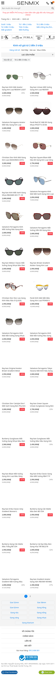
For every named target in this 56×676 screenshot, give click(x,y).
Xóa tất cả (8, 60)
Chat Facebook (9, 672)
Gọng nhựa (41, 617)
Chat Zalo (46, 672)
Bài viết (28, 646)
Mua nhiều (41, 50)
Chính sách (28, 636)
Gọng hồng (41, 607)
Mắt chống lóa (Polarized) (45, 27)
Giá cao (32, 50)
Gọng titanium (28, 622)
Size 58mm (41, 602)
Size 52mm (14, 602)
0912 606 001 (34, 650)
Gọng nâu (14, 612)
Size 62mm (14, 607)
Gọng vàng (14, 617)
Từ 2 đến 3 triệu (43, 24)
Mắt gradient (6, 30)
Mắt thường (24, 30)
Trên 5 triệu (23, 27)
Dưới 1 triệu (6, 24)
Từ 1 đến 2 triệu (25, 24)
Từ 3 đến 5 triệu (7, 27)
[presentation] (2, 37)
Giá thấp (24, 50)
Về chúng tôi (28, 631)
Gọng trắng (41, 612)
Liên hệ (28, 641)
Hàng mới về (15, 50)
